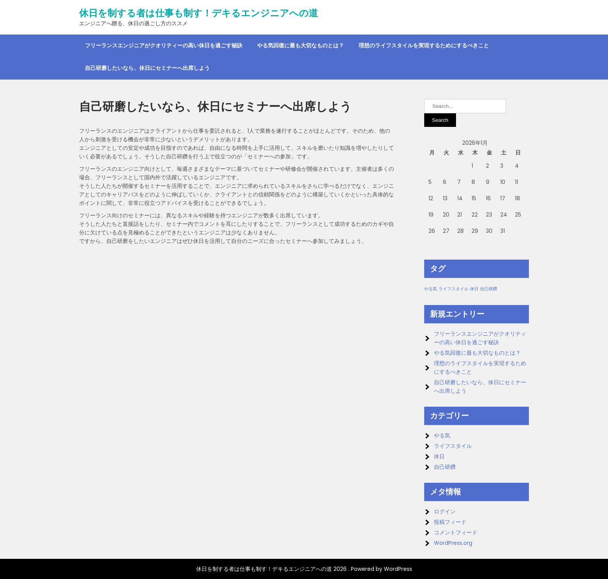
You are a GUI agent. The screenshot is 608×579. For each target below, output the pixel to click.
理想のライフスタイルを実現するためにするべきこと (424, 45)
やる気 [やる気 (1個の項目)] (430, 289)
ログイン (445, 511)
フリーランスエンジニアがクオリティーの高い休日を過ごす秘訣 (163, 45)
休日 (439, 456)
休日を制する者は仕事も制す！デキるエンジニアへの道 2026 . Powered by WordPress (304, 569)
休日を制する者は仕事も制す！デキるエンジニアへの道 (198, 13)
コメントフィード (455, 532)
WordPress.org (453, 543)
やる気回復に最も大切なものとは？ (300, 45)
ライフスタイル (453, 446)
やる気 (442, 435)
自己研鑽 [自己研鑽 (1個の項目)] (488, 289)
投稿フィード (450, 522)
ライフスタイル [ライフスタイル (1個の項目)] (453, 289)
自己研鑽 (445, 467)
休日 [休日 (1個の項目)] (474, 289)
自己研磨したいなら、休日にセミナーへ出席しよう (147, 68)
